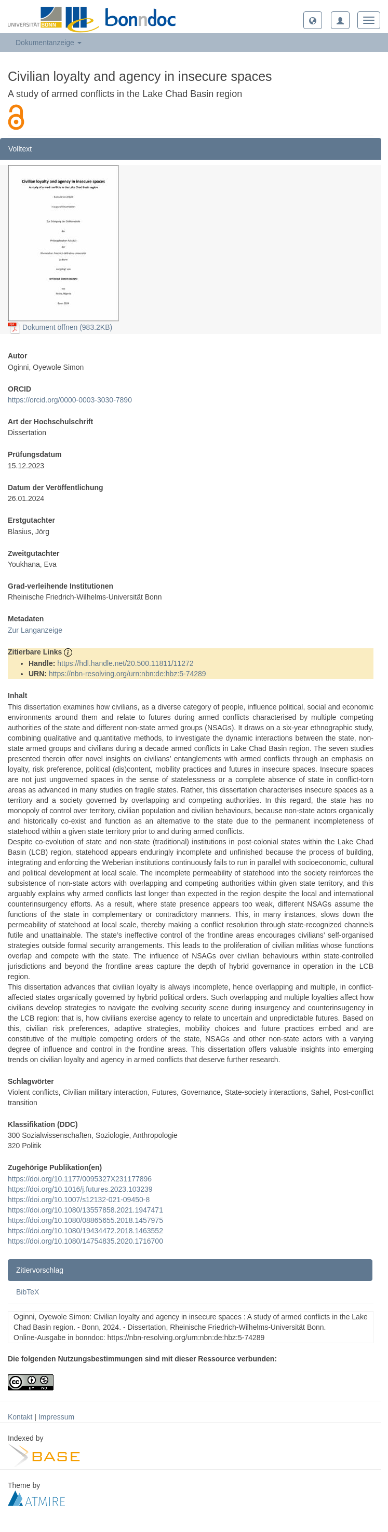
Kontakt (20, 1417)
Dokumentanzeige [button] (49, 42)
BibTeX (27, 1292)
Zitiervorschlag (39, 1270)
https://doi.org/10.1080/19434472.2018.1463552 (85, 1231)
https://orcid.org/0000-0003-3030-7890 (70, 400)
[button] (312, 20)
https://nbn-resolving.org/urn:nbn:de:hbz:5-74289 (127, 674)
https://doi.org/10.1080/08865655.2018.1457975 (85, 1220)
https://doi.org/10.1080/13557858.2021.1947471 (85, 1210)
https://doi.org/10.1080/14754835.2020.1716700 (85, 1241)
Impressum (56, 1417)
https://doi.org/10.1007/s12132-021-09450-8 (79, 1199)
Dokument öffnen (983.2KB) (60, 327)
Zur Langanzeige (35, 630)
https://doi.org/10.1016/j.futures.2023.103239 (80, 1189)
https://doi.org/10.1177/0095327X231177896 (80, 1179)
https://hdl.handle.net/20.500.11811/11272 (125, 663)
